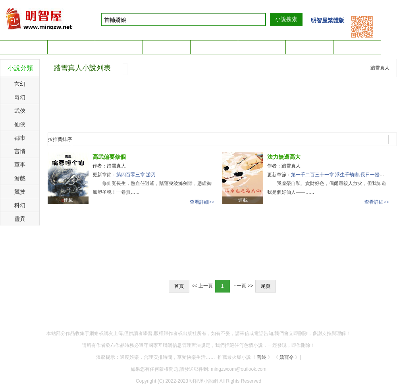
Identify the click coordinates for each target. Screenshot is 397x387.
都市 (19, 138)
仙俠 (19, 124)
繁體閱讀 (310, 47)
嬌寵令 (286, 357)
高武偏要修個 (109, 157)
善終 (261, 357)
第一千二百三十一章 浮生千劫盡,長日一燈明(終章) (344, 174)
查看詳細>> (202, 202)
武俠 (19, 111)
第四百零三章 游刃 (136, 174)
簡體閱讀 (262, 47)
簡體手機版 (119, 47)
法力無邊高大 (284, 157)
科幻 (19, 205)
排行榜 (166, 47)
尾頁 (265, 286)
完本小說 (214, 47)
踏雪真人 (379, 68)
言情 (19, 151)
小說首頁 (24, 47)
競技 (19, 192)
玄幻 (19, 84)
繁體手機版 (71, 47)
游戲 (19, 178)
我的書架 (363, 46)
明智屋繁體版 (327, 20)
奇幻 (19, 97)
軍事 (19, 165)
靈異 (19, 219)
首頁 (179, 286)
